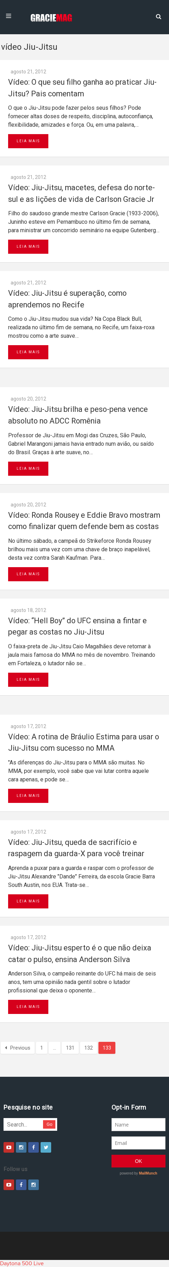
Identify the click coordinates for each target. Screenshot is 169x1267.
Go (50, 1124)
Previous (17, 1048)
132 (88, 1048)
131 (70, 1048)
